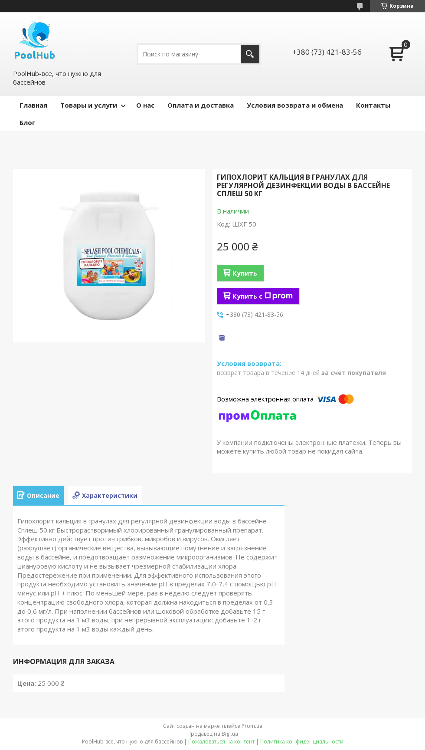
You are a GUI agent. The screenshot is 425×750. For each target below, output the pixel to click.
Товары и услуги (88, 105)
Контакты (373, 105)
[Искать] (250, 54)
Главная (33, 105)
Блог (27, 122)
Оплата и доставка (200, 105)
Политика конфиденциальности (301, 741)
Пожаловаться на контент (221, 741)
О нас (145, 105)
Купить (244, 273)
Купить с (262, 296)
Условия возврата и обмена (295, 105)
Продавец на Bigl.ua (212, 733)
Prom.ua (252, 726)
